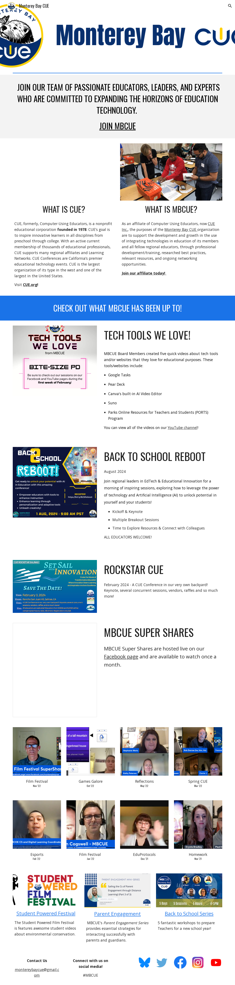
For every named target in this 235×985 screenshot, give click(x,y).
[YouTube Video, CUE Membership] (64, 172)
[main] (117, 106)
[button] (230, 6)
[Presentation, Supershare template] (55, 670)
